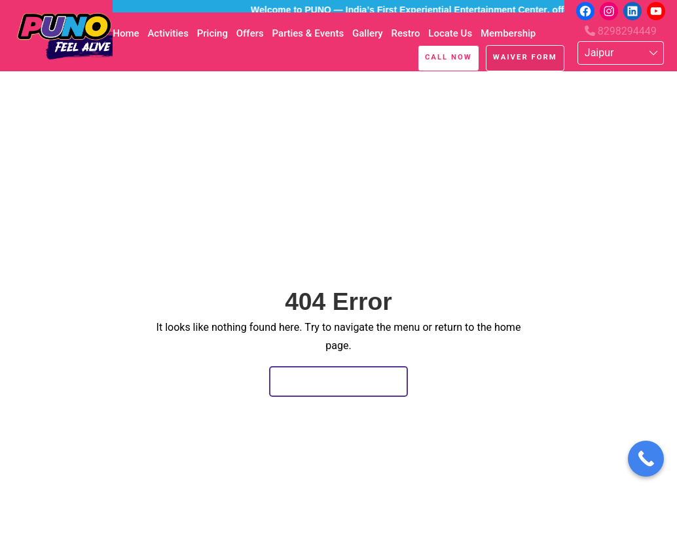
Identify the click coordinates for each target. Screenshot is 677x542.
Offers (250, 33)
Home (126, 33)
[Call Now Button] (646, 459)
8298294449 (621, 31)
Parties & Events (308, 33)
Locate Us (450, 33)
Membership (508, 33)
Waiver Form (525, 56)
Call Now (448, 56)
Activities (167, 33)
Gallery (367, 33)
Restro (405, 33)
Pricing (212, 33)
